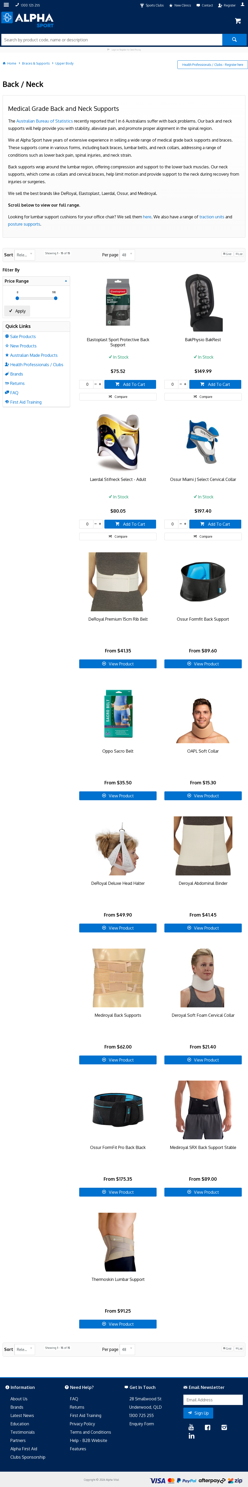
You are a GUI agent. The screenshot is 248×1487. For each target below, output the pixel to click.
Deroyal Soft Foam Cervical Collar (203, 1015)
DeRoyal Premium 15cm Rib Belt (118, 619)
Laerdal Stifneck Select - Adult (118, 479)
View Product (121, 663)
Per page (110, 254)
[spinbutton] (86, 384)
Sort (8, 254)
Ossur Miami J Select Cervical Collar (203, 479)
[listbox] (24, 255)
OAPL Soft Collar (203, 751)
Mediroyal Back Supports (118, 1015)
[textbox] (111, 40)
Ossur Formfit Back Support (203, 619)
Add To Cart (133, 384)
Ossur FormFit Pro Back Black (118, 1147)
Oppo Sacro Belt (117, 751)
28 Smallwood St (145, 1398)
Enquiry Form (141, 1423)
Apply (20, 311)
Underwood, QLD (145, 1407)
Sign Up (202, 1413)
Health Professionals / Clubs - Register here (212, 65)
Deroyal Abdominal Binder (203, 883)
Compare (121, 397)
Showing (57, 253)
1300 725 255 (141, 1415)
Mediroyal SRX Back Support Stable (203, 1147)
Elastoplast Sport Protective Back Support (118, 342)
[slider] (17, 298)
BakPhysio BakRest (203, 339)
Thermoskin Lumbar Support (118, 1279)
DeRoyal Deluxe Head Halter (118, 883)
